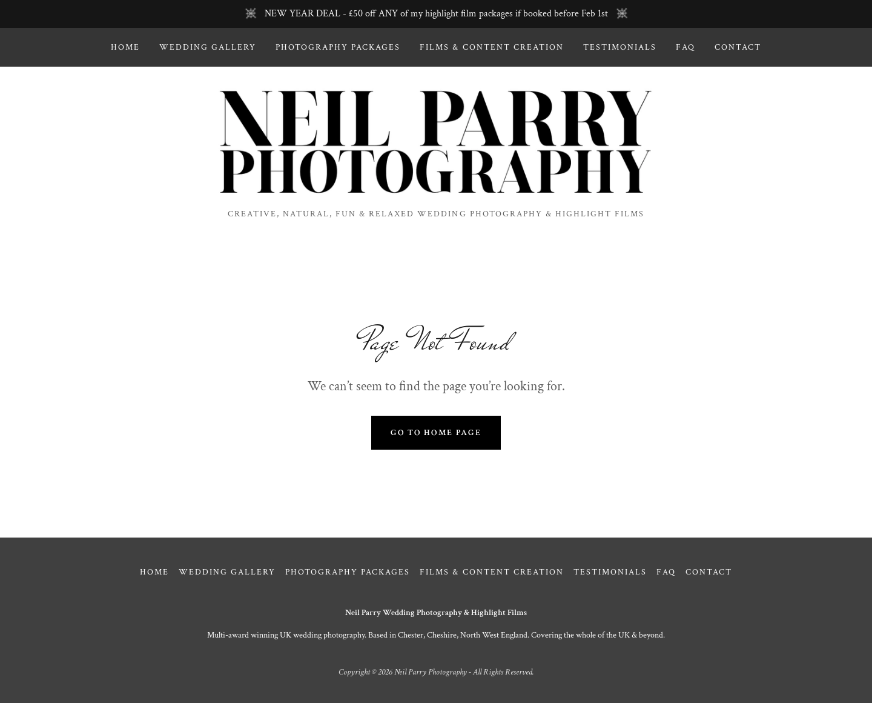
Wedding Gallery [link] (207, 47)
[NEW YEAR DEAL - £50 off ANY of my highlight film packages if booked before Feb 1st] (436, 14)
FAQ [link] (685, 47)
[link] (435, 142)
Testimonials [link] (619, 47)
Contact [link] (738, 47)
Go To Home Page (436, 432)
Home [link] (125, 47)
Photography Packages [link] (338, 47)
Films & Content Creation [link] (491, 47)
